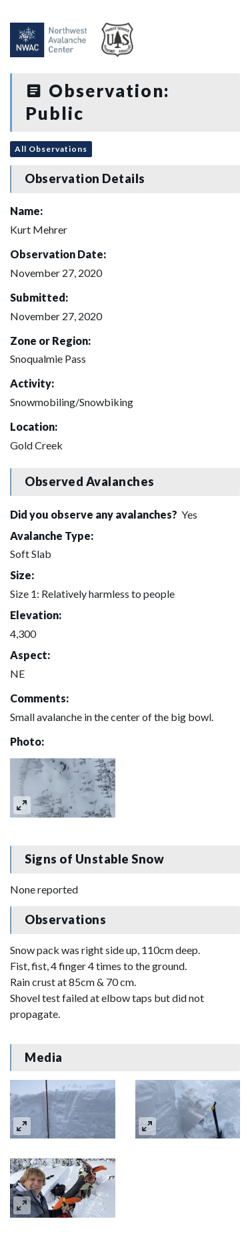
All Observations (51, 149)
